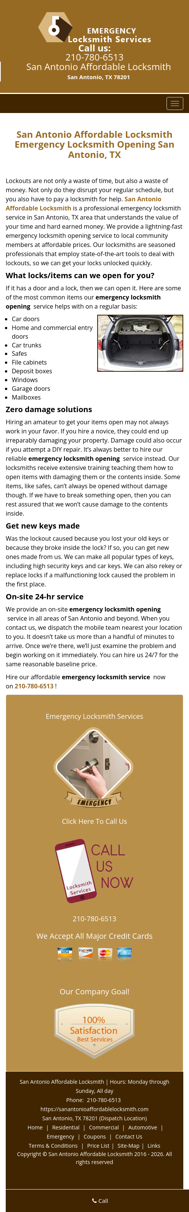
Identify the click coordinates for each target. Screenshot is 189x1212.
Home (35, 1127)
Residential (66, 1127)
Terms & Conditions (53, 1145)
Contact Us (129, 1136)
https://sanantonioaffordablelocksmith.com (94, 1109)
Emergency (60, 1136)
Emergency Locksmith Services (94, 716)
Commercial (104, 1127)
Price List (98, 1145)
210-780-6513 (95, 57)
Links (153, 1145)
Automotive (142, 1127)
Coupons (95, 1136)
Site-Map (128, 1145)
